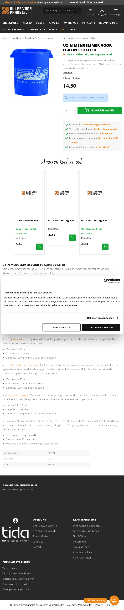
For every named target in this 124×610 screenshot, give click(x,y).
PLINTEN (40, 22)
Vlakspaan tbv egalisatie (17, 395)
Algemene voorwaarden (45, 531)
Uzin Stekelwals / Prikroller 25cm (21, 365)
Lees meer (67, 72)
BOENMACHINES (36, 29)
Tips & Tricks (79, 536)
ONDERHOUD (71, 22)
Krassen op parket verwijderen (18, 578)
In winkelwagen (102, 110)
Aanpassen (61, 327)
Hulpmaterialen (108, 22)
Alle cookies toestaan (101, 327)
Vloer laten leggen (82, 557)
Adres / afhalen (40, 536)
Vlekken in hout (10, 568)
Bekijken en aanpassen (100, 318)
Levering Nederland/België (86, 525)
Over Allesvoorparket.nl (45, 525)
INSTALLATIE (88, 22)
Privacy (99, 605)
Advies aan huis (81, 547)
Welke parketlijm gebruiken (16, 589)
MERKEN (53, 29)
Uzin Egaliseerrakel (14, 339)
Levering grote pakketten (86, 531)
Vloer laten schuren (83, 552)
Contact (37, 547)
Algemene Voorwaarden (79, 605)
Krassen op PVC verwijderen (16, 584)
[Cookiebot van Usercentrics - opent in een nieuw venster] (106, 280)
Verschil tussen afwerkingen (16, 573)
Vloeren (27, 22)
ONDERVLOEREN (10, 22)
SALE (63, 29)
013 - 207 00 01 (103, 147)
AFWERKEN (54, 22)
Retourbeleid (80, 541)
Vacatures (38, 541)
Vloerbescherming (13, 29)
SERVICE (74, 29)
